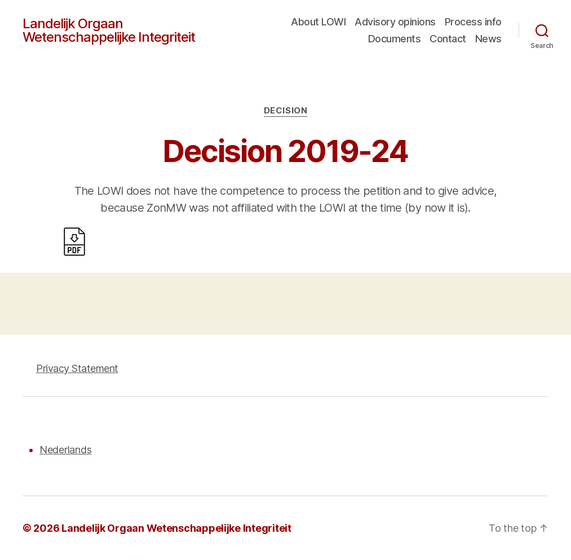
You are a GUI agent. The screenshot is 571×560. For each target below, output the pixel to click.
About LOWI (318, 22)
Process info (473, 22)
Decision (285, 111)
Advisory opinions (395, 22)
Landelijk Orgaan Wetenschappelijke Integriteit (109, 30)
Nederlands (65, 450)
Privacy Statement (77, 368)
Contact (448, 39)
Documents (394, 39)
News (488, 39)
